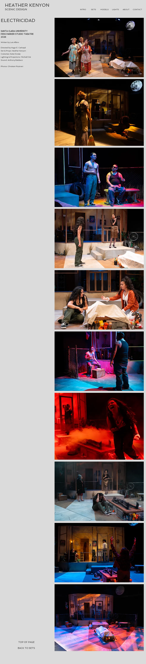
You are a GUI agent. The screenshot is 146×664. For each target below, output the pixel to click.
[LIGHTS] (115, 9)
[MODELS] (104, 9)
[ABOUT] (125, 9)
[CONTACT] (137, 9)
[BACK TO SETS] (26, 648)
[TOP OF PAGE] (26, 642)
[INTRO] (83, 9)
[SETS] (93, 9)
